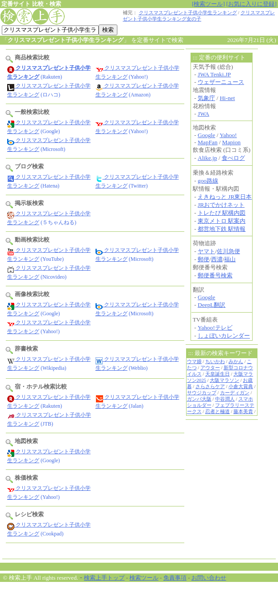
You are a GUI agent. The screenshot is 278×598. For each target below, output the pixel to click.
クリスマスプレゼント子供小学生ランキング (188, 12)
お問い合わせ (208, 577)
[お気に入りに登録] (251, 3)
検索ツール (143, 577)
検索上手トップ (104, 577)
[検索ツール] (208, 3)
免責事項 (175, 577)
